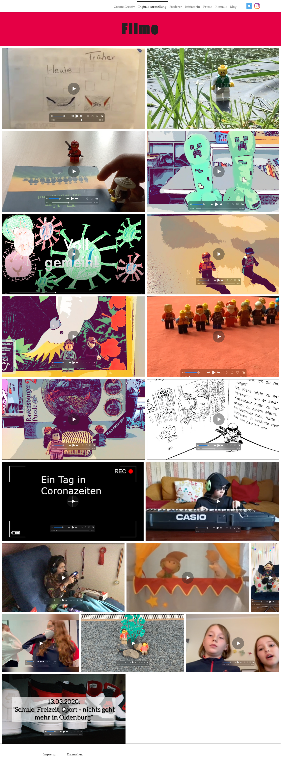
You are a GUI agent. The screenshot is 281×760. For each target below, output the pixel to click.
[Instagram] (257, 6)
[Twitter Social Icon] (249, 6)
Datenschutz (75, 754)
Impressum (50, 754)
